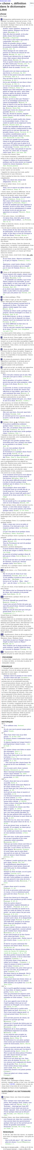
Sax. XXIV (23, 773)
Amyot (12, 1038)
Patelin (22, 936)
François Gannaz (11, 1149)
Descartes (15, 478)
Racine (19, 1104)
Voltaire (26, 136)
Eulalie (11, 731)
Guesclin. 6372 (16, 873)
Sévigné (14, 182)
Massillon (27, 550)
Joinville (6, 857)
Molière (11, 54)
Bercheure (23, 881)
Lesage (16, 132)
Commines (15, 958)
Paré (16, 1064)
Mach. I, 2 (18, 751)
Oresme (14, 862)
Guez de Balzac (25, 484)
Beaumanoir (8, 842)
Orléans (6, 925)
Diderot (22, 418)
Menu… (32, 4)
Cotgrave (7, 1071)
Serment (21, 725)
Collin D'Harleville (23, 1142)
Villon (25, 975)
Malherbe (11, 32)
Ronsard (15, 1056)
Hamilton (6, 602)
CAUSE (12, 1084)
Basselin (26, 945)
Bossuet (5, 97)
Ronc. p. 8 (18, 753)
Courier (11, 608)
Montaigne (22, 1010)
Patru (8, 457)
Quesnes (6, 770)
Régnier (15, 60)
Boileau (5, 309)
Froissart (7, 888)
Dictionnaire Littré (5, 1)
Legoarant (24, 677)
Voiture (5, 49)
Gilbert (16, 510)
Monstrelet (8, 933)
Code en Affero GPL (25, 1149)
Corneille (11, 88)
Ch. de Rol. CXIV (15, 736)
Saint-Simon (18, 563)
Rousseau (19, 401)
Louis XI (28, 982)
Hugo (13, 152)
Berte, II (14, 783)
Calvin (11, 992)
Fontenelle (7, 533)
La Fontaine (15, 73)
